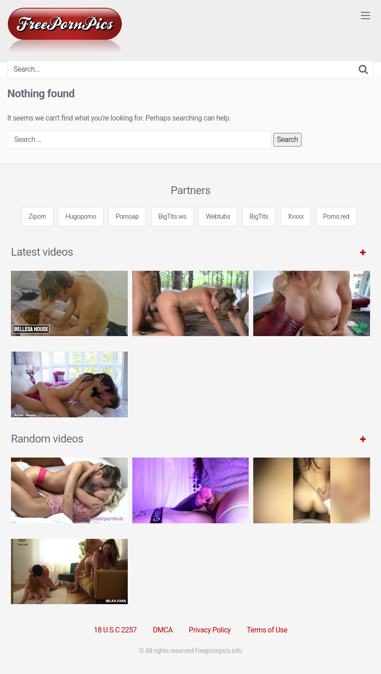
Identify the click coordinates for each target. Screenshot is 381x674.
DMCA (162, 630)
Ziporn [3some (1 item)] (37, 217)
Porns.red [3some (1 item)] (336, 217)
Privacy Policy (210, 630)
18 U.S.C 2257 (115, 630)
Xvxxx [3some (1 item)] (296, 217)
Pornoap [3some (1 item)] (127, 217)
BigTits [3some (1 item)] (259, 217)
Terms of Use (267, 630)
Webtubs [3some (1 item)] (218, 217)
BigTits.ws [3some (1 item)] (172, 217)
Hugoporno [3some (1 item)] (80, 217)
